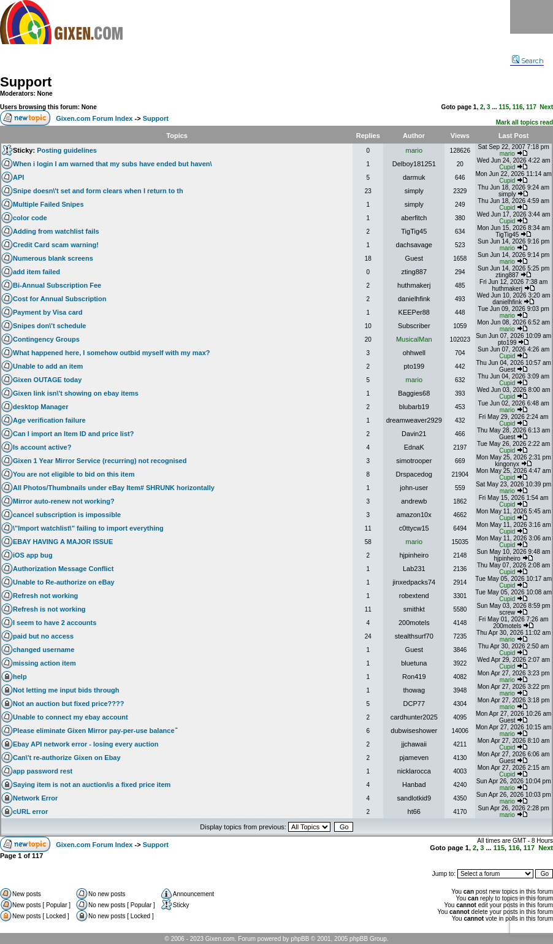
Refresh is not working (49, 609)
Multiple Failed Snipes (48, 204)
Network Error (35, 798)
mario (414, 150)
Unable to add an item (48, 366)
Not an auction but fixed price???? (68, 703)
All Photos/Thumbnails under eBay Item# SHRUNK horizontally (114, 487)
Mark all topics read (524, 122)
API (18, 177)
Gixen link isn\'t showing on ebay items (76, 393)
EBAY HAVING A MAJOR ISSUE (63, 541)
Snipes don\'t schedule (49, 325)
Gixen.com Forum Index (94, 118)
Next (546, 107)
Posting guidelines (67, 150)
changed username (43, 649)
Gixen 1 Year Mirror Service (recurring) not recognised (99, 460)
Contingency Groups (46, 339)
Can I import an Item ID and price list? (73, 433)
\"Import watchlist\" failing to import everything (88, 528)
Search (528, 60)
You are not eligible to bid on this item (73, 474)
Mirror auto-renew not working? (64, 501)
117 (531, 107)
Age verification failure (49, 420)
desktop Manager (40, 406)
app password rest (42, 771)
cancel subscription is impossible (67, 514)
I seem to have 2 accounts (54, 622)
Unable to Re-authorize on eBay (64, 582)
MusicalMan (414, 339)
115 (504, 107)
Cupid (507, 167)
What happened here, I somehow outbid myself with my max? (111, 352)
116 (518, 107)
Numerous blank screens (53, 258)
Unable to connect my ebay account (70, 717)
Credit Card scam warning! (56, 244)
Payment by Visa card (48, 312)
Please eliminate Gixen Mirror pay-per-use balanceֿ (94, 730)
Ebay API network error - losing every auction (85, 744)
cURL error (30, 811)
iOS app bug (33, 555)
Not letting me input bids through (66, 690)
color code (30, 217)
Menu (531, 17)
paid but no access (43, 636)
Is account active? (42, 447)
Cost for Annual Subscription (59, 298)
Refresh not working (45, 595)
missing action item (44, 663)
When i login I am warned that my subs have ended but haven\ (112, 163)
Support (25, 82)
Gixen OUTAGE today (47, 379)
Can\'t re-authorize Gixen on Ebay (67, 757)
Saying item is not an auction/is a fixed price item (91, 784)
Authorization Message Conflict (63, 568)
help (20, 676)
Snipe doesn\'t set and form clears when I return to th (98, 190)
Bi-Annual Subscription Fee (57, 285)
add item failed (36, 271)
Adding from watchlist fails (56, 231)
